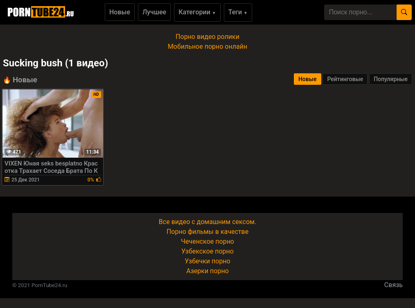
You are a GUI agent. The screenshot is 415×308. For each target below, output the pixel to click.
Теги (238, 12)
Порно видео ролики (207, 37)
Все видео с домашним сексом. (207, 222)
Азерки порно (207, 271)
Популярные (391, 79)
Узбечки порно (207, 261)
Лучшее (154, 12)
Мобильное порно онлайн (207, 46)
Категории (197, 12)
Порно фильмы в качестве (207, 232)
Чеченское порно (207, 241)
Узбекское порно (207, 251)
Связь (393, 285)
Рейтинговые (345, 79)
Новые (119, 12)
